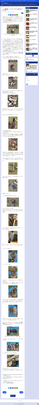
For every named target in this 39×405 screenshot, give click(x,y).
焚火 (20, 0)
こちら (13, 17)
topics (8, 0)
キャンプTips (11, 0)
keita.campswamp (31, 59)
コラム (2, 1)
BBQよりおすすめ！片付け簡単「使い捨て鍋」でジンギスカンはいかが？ (33, 32)
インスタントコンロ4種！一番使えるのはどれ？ (33, 35)
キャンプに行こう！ (3, 0)
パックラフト (28, 0)
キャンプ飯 (23, 0)
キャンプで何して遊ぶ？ (33, 39)
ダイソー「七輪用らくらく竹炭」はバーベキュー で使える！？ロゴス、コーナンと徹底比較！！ (33, 49)
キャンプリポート (33, 0)
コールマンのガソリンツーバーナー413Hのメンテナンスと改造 (34, 23)
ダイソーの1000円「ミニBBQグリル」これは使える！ (33, 27)
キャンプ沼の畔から (4, 3)
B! (12, 14)
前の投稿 (21, 392)
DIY (25, 0)
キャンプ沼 (15, 0)
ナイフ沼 (18, 0)
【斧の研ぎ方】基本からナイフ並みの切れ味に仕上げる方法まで (33, 11)
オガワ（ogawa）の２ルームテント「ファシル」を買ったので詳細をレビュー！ (33, 19)
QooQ (20, 404)
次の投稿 (4, 392)
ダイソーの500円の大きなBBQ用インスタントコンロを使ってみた (33, 44)
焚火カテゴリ (13, 395)
